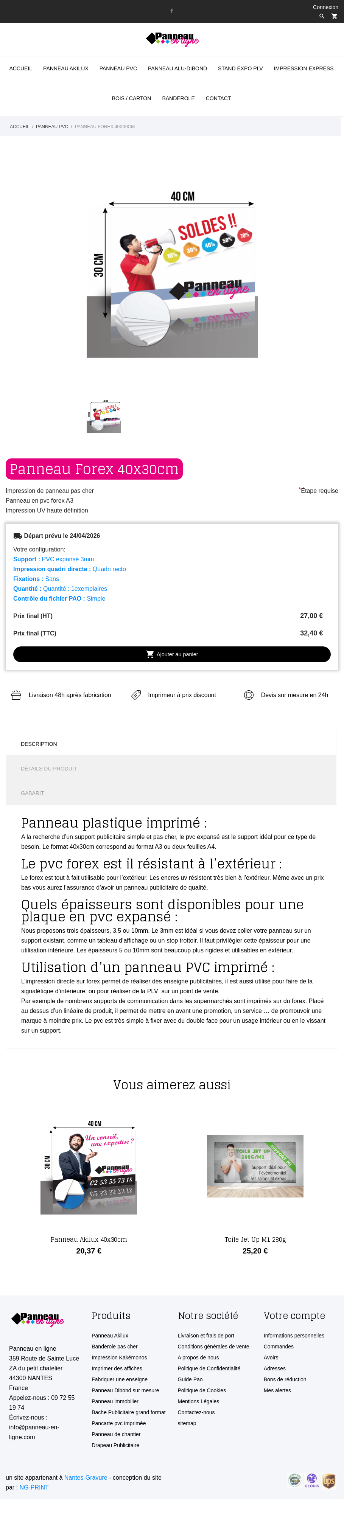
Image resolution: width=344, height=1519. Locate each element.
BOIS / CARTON (131, 98)
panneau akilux (66, 68)
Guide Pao (190, 1379)
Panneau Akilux (110, 1336)
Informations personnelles (294, 1336)
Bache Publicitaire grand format (128, 1412)
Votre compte (294, 1316)
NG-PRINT (33, 1487)
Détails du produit (49, 769)
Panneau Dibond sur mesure (125, 1390)
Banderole (178, 98)
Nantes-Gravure (85, 1477)
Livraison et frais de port (206, 1336)
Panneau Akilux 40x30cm (89, 1239)
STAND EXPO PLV (240, 68)
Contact (218, 98)
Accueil (20, 68)
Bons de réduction (285, 1379)
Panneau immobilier (115, 1401)
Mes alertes (277, 1390)
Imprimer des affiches (117, 1368)
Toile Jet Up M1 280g (255, 1239)
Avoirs (271, 1357)
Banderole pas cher (114, 1346)
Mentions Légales (198, 1401)
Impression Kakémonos (119, 1357)
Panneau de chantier (116, 1434)
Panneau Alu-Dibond (177, 68)
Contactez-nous (196, 1412)
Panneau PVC (118, 68)
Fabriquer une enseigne (120, 1379)
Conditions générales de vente (213, 1346)
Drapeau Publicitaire (115, 1445)
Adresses (275, 1368)
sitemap (187, 1423)
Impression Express (304, 68)
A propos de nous (198, 1357)
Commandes (279, 1346)
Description (39, 744)
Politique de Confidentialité (209, 1368)
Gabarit (32, 793)
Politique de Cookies (202, 1390)
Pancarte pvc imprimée (119, 1423)
